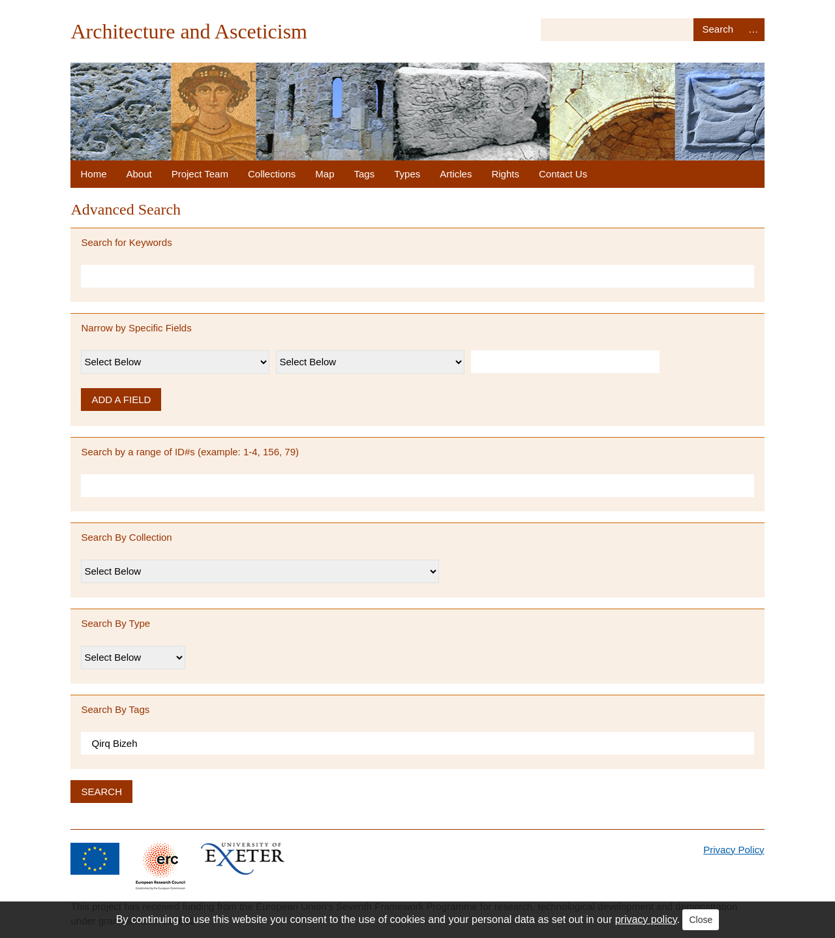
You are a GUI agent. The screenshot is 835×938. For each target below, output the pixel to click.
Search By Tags (115, 709)
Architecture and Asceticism (188, 31)
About (138, 173)
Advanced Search (753, 29)
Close (700, 920)
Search (717, 29)
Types (407, 173)
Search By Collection (126, 537)
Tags (364, 173)
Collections (272, 173)
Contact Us (563, 173)
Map (324, 173)
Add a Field (121, 399)
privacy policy (646, 919)
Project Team (200, 173)
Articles (456, 173)
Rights (505, 173)
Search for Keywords (126, 242)
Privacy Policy (733, 849)
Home (93, 173)
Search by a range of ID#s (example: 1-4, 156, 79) (190, 451)
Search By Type (115, 623)
